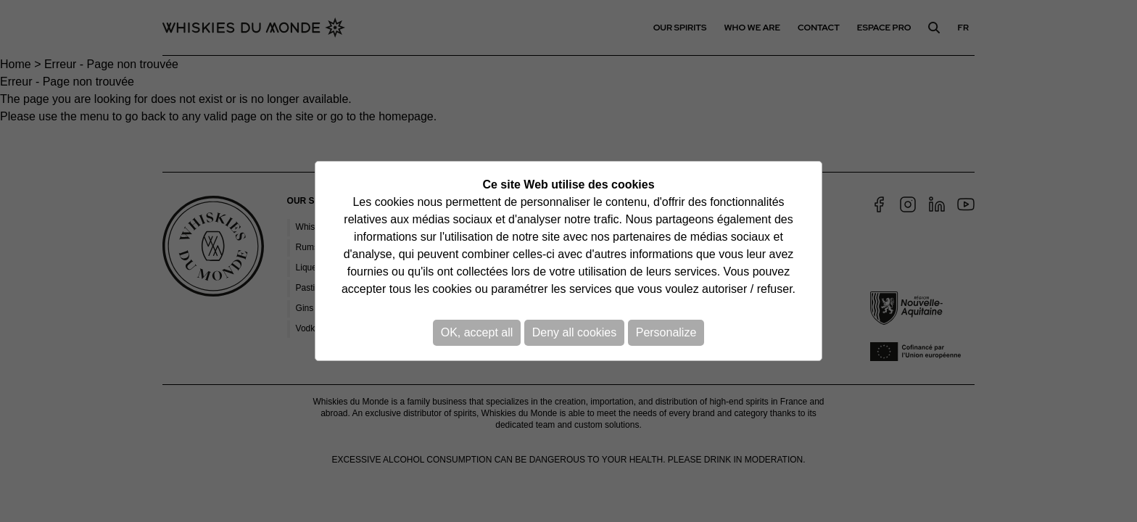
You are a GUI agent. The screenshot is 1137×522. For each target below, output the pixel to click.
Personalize (666, 332)
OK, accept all (477, 332)
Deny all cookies (574, 332)
